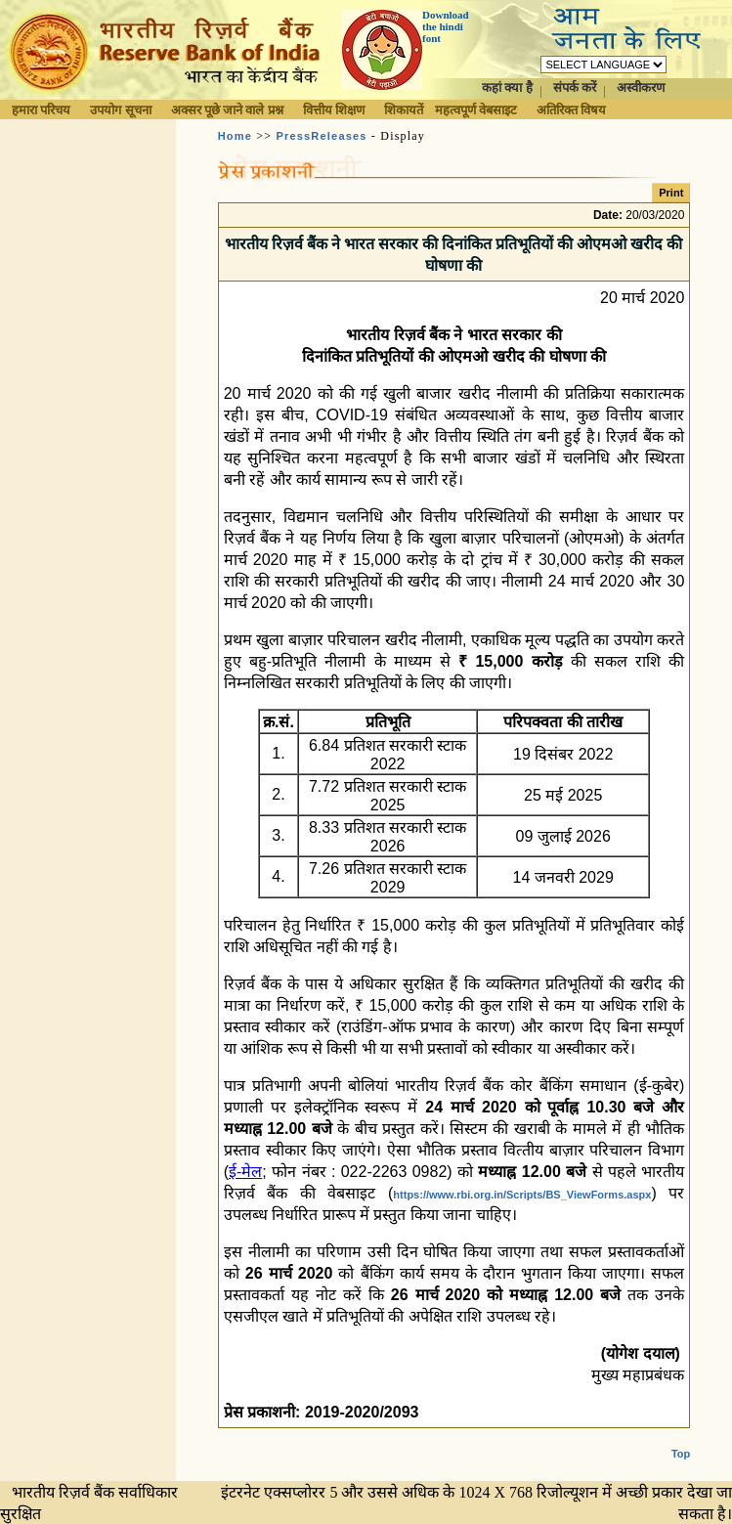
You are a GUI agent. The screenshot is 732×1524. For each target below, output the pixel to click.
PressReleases (321, 136)
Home (235, 136)
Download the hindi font (445, 26)
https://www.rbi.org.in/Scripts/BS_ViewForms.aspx (522, 1194)
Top (680, 1438)
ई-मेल (245, 1171)
